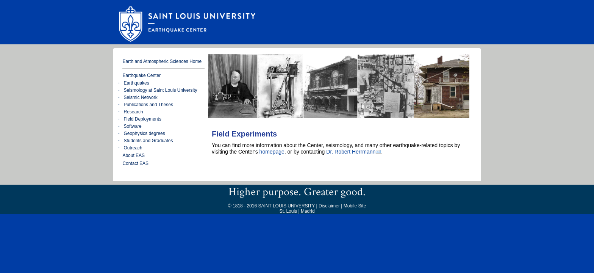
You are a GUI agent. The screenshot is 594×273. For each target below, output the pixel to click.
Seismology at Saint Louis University (160, 90)
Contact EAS (135, 163)
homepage (271, 152)
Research (133, 112)
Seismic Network (140, 97)
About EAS (133, 155)
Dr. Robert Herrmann (350, 152)
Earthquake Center (141, 75)
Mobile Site (355, 206)
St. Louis (288, 211)
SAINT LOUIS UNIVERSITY (286, 206)
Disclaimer (329, 206)
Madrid (308, 211)
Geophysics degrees (144, 133)
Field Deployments (142, 119)
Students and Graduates (148, 140)
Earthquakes (136, 83)
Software (132, 126)
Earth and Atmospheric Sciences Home (162, 61)
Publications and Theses (148, 104)
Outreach (132, 148)
